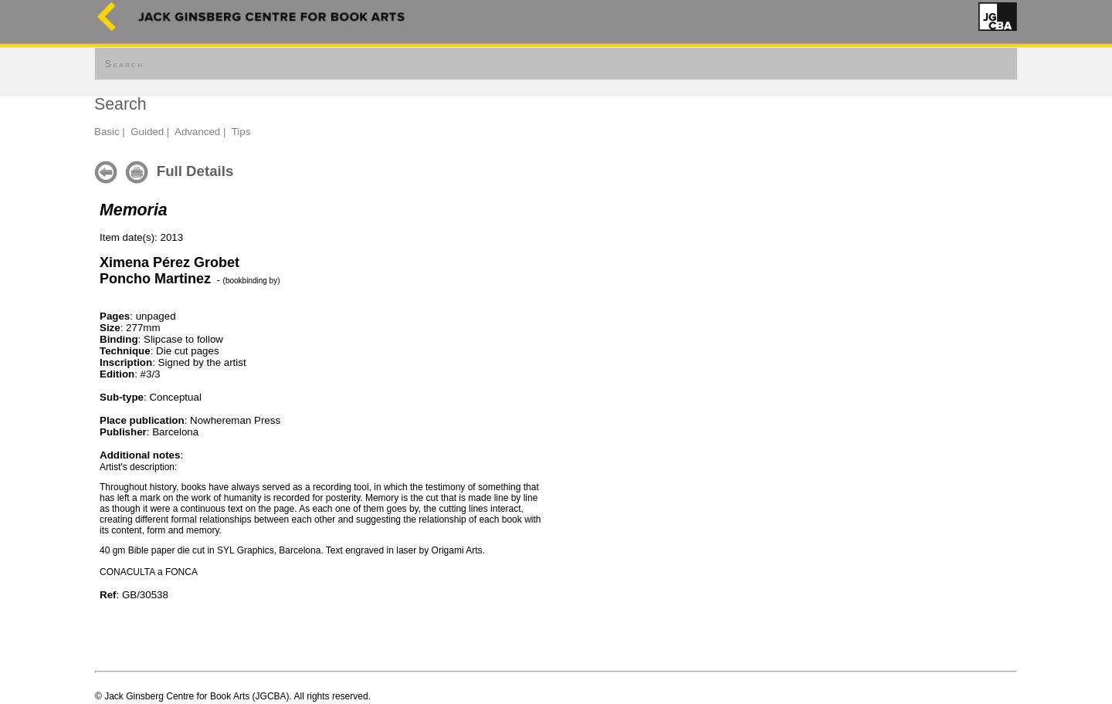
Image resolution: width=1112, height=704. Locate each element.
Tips (241, 131)
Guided (147, 131)
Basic (107, 131)
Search (124, 64)
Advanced (197, 131)
